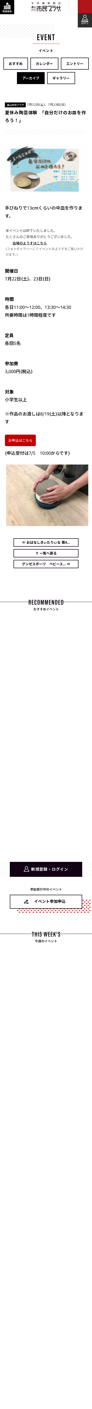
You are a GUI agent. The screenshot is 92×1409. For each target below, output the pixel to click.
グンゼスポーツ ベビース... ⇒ (46, 564)
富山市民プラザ (46, 6)
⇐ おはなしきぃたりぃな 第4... (46, 542)
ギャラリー (61, 78)
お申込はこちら (20, 440)
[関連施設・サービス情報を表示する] (7, 7)
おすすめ (16, 63)
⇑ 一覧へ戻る (46, 553)
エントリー (74, 63)
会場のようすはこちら (30, 243)
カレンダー (44, 63)
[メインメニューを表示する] (85, 7)
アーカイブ (30, 78)
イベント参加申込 (50, 901)
